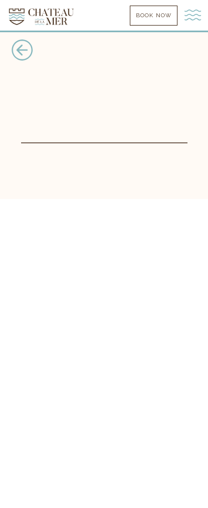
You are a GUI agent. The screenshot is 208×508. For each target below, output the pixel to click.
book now (153, 15)
